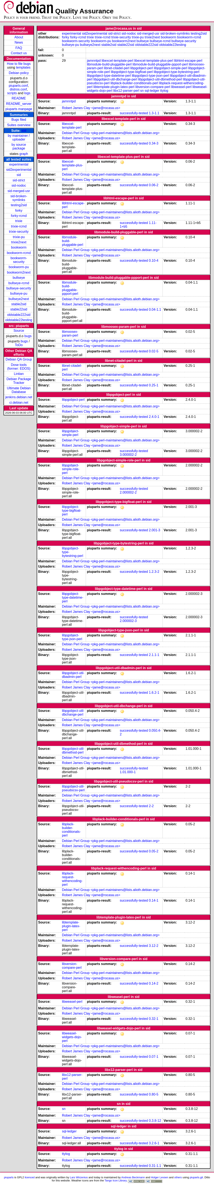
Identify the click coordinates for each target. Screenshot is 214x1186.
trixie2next (18, 242)
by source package (18, 146)
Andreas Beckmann (133, 1177)
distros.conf (18, 89)
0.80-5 (153, 1094)
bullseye (19, 277)
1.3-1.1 (154, 113)
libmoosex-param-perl (70, 333)
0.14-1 (153, 900)
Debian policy (19, 73)
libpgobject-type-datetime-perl (109, 75)
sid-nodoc (18, 185)
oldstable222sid (18, 315)
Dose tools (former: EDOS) (18, 366)
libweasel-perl (181, 87)
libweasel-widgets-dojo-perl (72, 1037)
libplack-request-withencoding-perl (72, 879)
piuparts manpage (18, 109)
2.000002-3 (128, 621)
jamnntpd (94, 60)
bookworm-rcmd (19, 253)
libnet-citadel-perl (117, 68)
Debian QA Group (19, 359)
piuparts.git (196, 1177)
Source (19, 330)
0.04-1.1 (155, 309)
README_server (18, 104)
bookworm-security (18, 260)
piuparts (9, 1177)
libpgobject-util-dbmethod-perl (160, 79)
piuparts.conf (18, 85)
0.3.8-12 (155, 1120)
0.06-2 (153, 185)
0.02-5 (153, 351)
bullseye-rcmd (18, 283)
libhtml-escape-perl (188, 60)
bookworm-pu (19, 267)
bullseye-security (18, 288)
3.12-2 (153, 945)
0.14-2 (153, 983)
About (18, 37)
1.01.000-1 (128, 772)
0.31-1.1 (155, 1165)
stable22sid (18, 309)
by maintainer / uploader (19, 137)
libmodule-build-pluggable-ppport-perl (160, 64)
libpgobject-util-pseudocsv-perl (73, 788)
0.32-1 (153, 1018)
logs (27, 93)
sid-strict (19, 180)
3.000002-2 (128, 454)
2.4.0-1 (154, 416)
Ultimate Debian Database (19, 390)
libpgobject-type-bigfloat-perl (132, 72)
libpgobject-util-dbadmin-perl (73, 674)
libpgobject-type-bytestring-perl (176, 72)
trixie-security (19, 231)
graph (23, 154)
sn (142, 90)
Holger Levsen (159, 1177)
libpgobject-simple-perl (170, 68)
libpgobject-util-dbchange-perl (115, 79)
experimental (18, 164)
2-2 (151, 806)
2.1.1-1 (154, 655)
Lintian (19, 374)
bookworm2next (19, 272)
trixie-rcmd (19, 226)
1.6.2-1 (154, 692)
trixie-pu (19, 237)
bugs (28, 336)
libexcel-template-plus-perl (153, 60)
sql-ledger (152, 90)
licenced (30, 1177)
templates (23, 67)
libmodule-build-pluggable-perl (109, 64)
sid (23, 130)
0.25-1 (153, 385)
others (178, 1177)
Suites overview (18, 125)
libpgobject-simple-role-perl (70, 469)
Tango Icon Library (115, 1180)
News (19, 42)
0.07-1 (153, 1056)
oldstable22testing (18, 320)
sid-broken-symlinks (18, 198)
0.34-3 (153, 143)
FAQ (18, 48)
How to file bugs (19, 63)
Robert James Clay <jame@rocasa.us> (91, 108)
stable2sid (18, 304)
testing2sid (19, 205)
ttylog (164, 90)
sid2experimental (18, 169)
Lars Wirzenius (79, 1177)
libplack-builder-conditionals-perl (134, 83)
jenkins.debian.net (18, 397)
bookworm (18, 247)
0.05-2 (153, 851)
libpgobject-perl (141, 68)
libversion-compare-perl (152, 87)
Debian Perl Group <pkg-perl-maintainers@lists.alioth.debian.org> (111, 133)
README (19, 98)
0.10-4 (153, 260)
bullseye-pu (18, 293)
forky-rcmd (19, 215)
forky (19, 210)
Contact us (19, 53)
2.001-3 (154, 530)
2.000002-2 (128, 492)
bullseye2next (19, 299)
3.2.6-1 (154, 1143)
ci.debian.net (18, 402)
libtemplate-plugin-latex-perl (114, 87)
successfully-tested (134, 113)
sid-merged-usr (19, 191)
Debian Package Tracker (18, 380)
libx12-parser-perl (126, 90)
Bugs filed (18, 119)
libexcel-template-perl (117, 60)
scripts (12, 93)
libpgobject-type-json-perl (150, 75)
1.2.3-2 (154, 571)
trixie (18, 221)
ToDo (19, 345)
